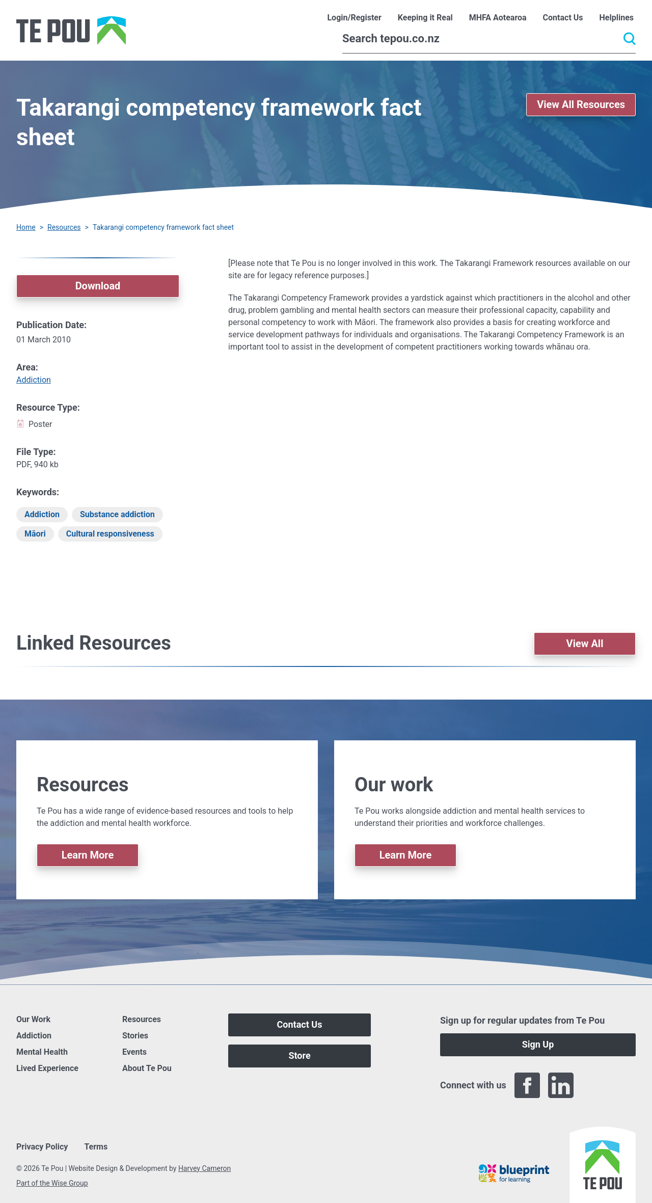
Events (134, 1052)
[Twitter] (594, 1085)
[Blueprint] (514, 1173)
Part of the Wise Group (52, 1183)
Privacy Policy (42, 1147)
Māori (35, 534)
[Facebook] (527, 1085)
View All (585, 643)
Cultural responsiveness (110, 534)
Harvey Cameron (204, 1168)
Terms (95, 1147)
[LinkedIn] (561, 1085)
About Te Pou (147, 1068)
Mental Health (42, 1052)
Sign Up (538, 1044)
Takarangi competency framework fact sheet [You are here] (163, 227)
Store (299, 1055)
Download (98, 286)
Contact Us (299, 1024)
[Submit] (629, 39)
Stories (135, 1035)
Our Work (33, 1019)
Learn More (88, 855)
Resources (64, 227)
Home (26, 227)
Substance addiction (117, 514)
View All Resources (581, 104)
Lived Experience (47, 1068)
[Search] (489, 39)
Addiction (33, 380)
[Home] (71, 30)
